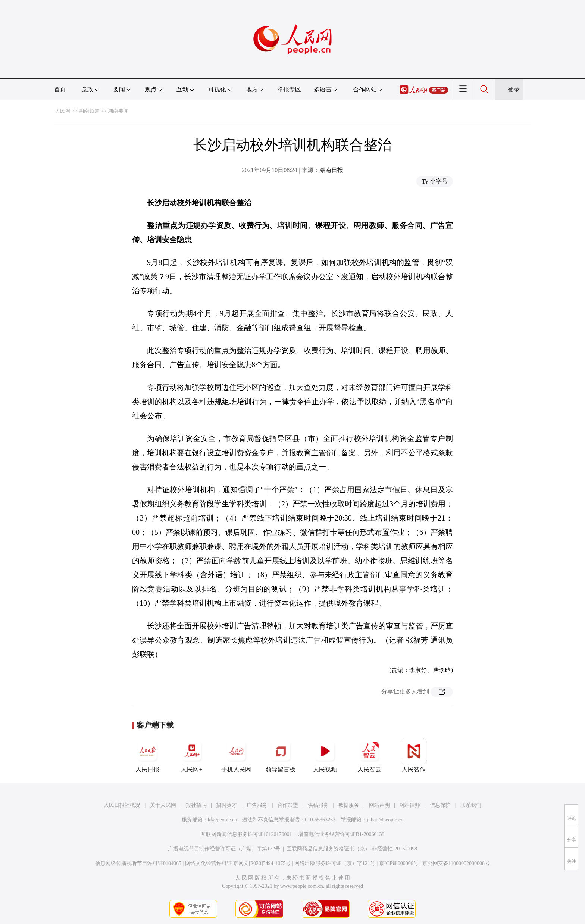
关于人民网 (163, 805)
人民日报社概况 (122, 805)
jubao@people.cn (385, 819)
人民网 (63, 111)
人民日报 (147, 755)
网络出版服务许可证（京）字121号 (334, 863)
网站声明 (379, 805)
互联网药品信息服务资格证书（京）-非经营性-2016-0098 (352, 849)
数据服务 (348, 805)
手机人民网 (236, 755)
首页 (60, 89)
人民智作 (414, 755)
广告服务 (257, 805)
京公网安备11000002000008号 (456, 863)
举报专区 (289, 89)
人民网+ (192, 755)
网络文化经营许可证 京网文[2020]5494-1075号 (238, 863)
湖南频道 (89, 111)
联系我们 (470, 805)
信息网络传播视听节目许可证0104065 (138, 863)
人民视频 (325, 755)
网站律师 (409, 805)
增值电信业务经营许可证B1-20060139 (341, 834)
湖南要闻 (118, 111)
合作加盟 (287, 805)
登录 (514, 89)
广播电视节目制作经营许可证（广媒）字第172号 (224, 849)
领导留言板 (280, 755)
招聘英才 (226, 805)
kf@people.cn (222, 819)
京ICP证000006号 (399, 863)
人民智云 (369, 755)
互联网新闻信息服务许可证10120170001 (246, 834)
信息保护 (440, 805)
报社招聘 (196, 805)
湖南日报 (331, 170)
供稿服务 (318, 805)
